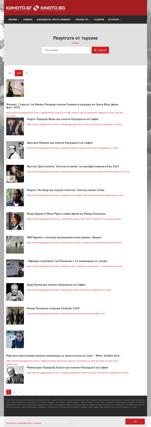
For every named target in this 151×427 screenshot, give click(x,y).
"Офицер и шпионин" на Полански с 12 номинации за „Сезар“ (67, 261)
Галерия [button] (99, 19)
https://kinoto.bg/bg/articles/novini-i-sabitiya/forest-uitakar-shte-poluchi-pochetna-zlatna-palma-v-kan (75, 195)
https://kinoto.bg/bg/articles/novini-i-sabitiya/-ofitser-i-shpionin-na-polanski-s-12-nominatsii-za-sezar (74, 266)
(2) (27, 73)
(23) (19, 73)
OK (135, 421)
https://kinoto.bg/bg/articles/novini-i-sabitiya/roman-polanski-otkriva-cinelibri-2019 (66, 313)
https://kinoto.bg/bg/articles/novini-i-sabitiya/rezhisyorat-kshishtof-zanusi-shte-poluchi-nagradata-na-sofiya (78, 372)
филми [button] (13, 19)
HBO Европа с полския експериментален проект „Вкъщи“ (64, 237)
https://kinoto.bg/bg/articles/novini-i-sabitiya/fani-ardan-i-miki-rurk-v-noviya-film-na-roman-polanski (74, 218)
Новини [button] (27, 19)
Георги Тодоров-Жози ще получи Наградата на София (63, 119)
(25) (10, 73)
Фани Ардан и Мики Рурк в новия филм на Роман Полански (66, 214)
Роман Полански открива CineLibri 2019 (53, 308)
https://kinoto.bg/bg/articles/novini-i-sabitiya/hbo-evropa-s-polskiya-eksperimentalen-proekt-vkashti (74, 242)
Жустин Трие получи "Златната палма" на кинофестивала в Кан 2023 (73, 166)
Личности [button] (83, 19)
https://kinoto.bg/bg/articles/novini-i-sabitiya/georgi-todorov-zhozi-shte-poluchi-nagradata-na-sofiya (74, 124)
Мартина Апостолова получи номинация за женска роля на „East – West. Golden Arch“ (63, 356)
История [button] (114, 19)
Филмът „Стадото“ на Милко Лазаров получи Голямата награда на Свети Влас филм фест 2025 (62, 105)
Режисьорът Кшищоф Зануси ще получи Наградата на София (67, 367)
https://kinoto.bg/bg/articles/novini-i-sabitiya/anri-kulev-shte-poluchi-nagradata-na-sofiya (69, 289)
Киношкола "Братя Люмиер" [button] (54, 19)
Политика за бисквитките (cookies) (23, 423)
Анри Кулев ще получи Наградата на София (56, 285)
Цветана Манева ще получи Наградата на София (59, 143)
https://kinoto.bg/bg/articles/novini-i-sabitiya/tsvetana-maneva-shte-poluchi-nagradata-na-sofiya (72, 148)
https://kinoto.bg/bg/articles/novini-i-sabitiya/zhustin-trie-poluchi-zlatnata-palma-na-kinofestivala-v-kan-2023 (78, 171)
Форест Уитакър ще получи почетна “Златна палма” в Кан (65, 190)
